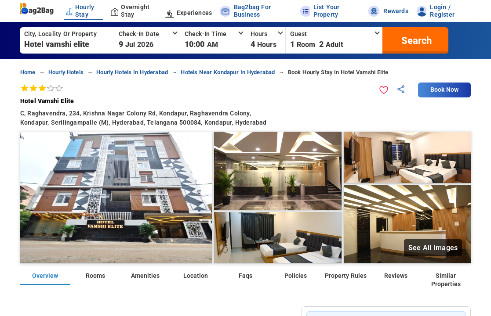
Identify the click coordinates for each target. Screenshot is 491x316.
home (28, 72)
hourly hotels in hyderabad (132, 72)
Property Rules (346, 276)
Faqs (245, 276)
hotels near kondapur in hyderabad (228, 72)
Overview (45, 276)
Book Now (444, 89)
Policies (295, 276)
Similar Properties (446, 280)
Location (195, 276)
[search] (415, 40)
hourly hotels (66, 72)
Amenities (145, 276)
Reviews (395, 276)
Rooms (95, 276)
